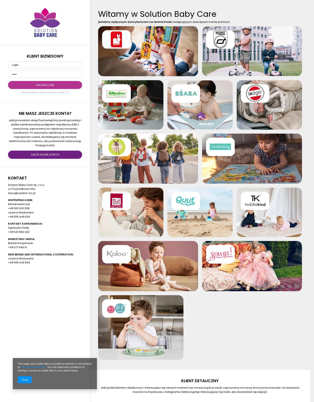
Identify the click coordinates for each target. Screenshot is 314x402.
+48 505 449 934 (19, 217)
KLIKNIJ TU (63, 92)
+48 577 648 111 (17, 247)
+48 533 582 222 (18, 232)
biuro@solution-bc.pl (21, 193)
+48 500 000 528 (18, 208)
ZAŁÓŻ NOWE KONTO (45, 155)
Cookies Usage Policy (33, 367)
